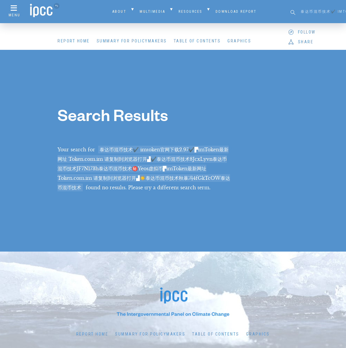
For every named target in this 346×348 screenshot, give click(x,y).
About (119, 11)
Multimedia (152, 11)
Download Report (236, 11)
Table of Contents (197, 41)
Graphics (239, 41)
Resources (190, 11)
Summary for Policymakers (132, 41)
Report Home (74, 41)
